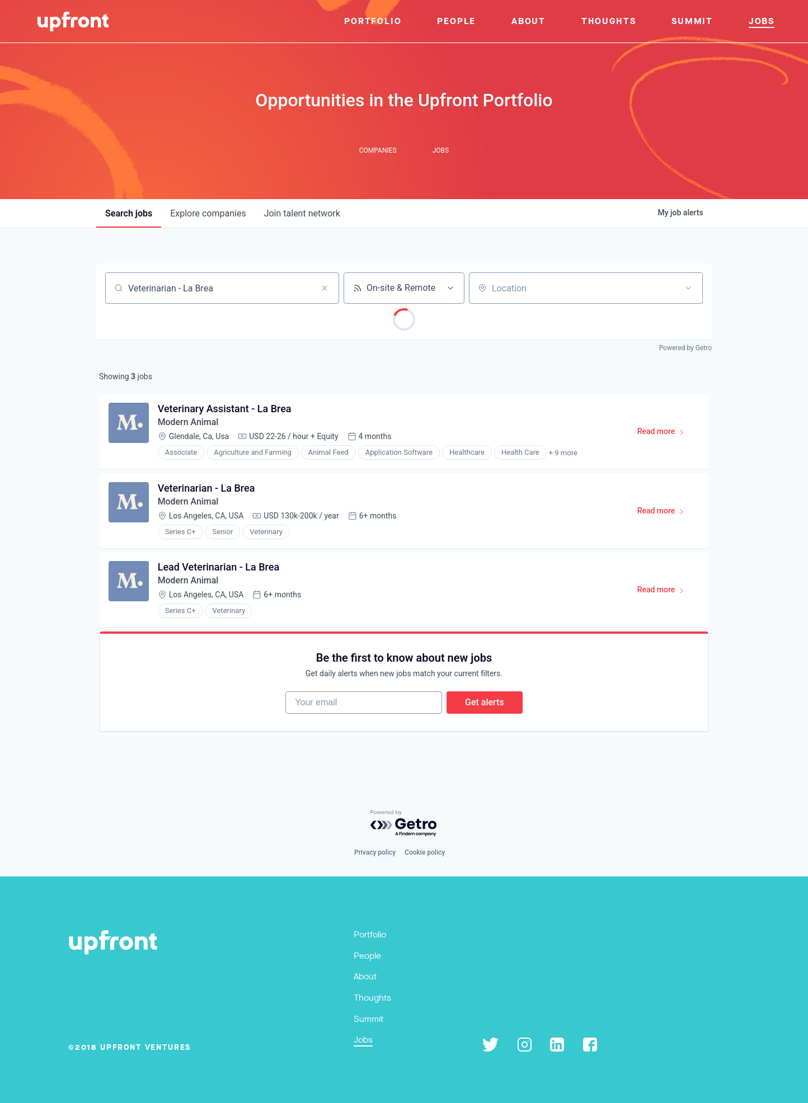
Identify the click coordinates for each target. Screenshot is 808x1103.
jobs (128, 213)
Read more (665, 434)
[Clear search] (324, 288)
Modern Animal (188, 422)
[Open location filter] (688, 288)
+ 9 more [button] (563, 453)
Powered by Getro (685, 348)
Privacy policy (375, 852)
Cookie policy (425, 852)
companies (208, 213)
